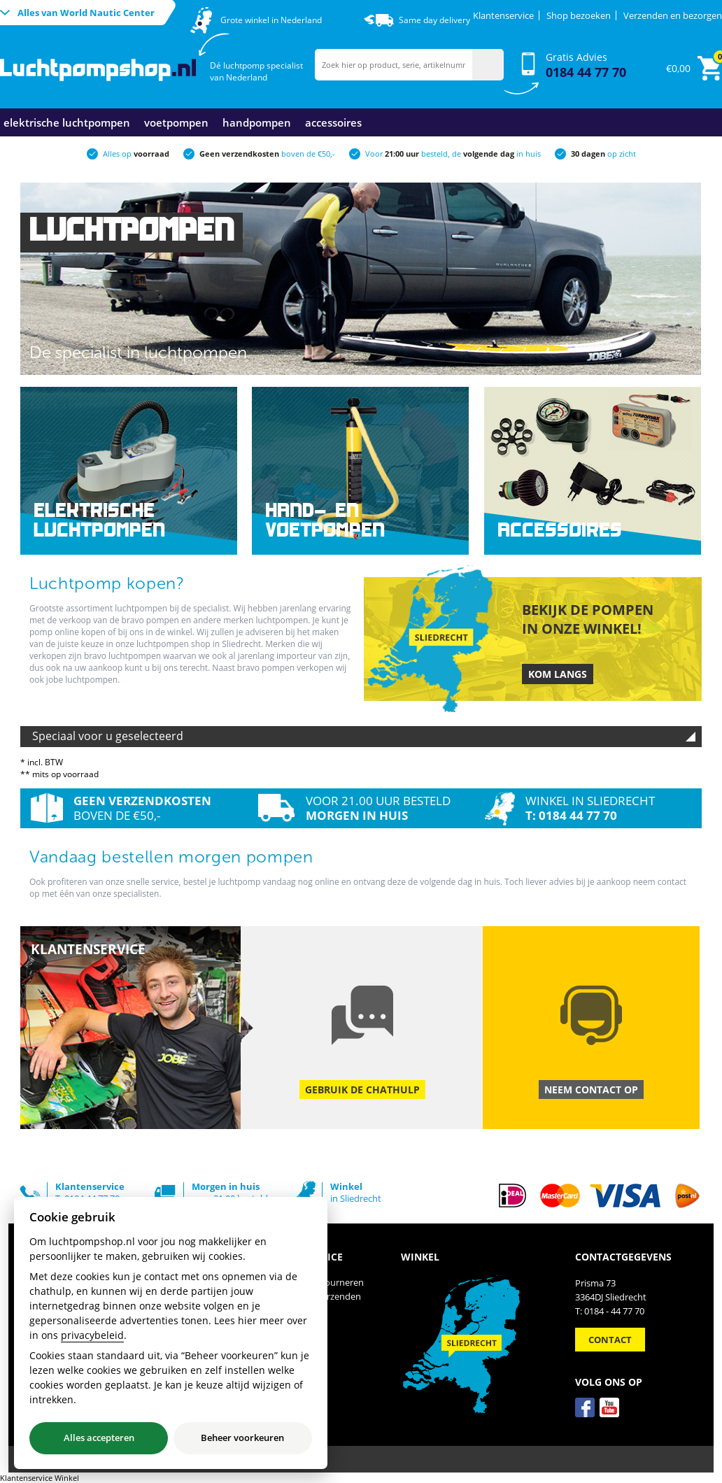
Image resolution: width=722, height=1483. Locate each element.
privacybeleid (92, 1335)
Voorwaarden (298, 1310)
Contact (286, 1352)
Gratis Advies (586, 65)
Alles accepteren (99, 1437)
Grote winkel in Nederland (271, 20)
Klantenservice (503, 15)
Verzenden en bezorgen (672, 15)
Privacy (285, 1324)
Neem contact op (591, 1089)
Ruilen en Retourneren (317, 1282)
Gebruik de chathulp (362, 1089)
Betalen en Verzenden (315, 1296)
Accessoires (333, 122)
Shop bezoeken (578, 15)
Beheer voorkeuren (242, 1437)
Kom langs (557, 674)
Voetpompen (176, 122)
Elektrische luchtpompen (66, 122)
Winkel (284, 1338)
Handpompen (256, 122)
